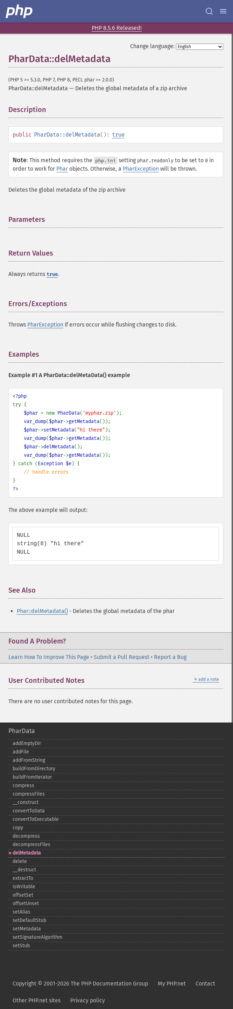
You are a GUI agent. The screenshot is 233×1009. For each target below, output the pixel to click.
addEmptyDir (27, 743)
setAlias (21, 912)
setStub (21, 946)
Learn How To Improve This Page (48, 657)
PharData (21, 731)
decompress (26, 836)
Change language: (152, 46)
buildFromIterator (32, 777)
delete (20, 861)
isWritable (24, 887)
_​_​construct (25, 802)
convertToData (29, 811)
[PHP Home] (20, 11)
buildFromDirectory (34, 769)
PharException (141, 168)
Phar (62, 168)
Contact (205, 983)
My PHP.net (172, 983)
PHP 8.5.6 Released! (117, 28)
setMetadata (27, 929)
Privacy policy (87, 1000)
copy (18, 828)
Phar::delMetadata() (42, 611)
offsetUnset (26, 903)
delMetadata (27, 853)
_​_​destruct (24, 870)
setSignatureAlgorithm (37, 937)
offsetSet (23, 895)
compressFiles (29, 794)
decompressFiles (31, 845)
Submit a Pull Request (121, 657)
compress (23, 786)
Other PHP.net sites (37, 1000)
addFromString (29, 760)
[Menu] (223, 11)
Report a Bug (170, 657)
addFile (21, 752)
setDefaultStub (29, 920)
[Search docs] (209, 11)
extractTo (23, 878)
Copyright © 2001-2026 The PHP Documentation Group (80, 983)
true (118, 134)
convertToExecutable (36, 819)
